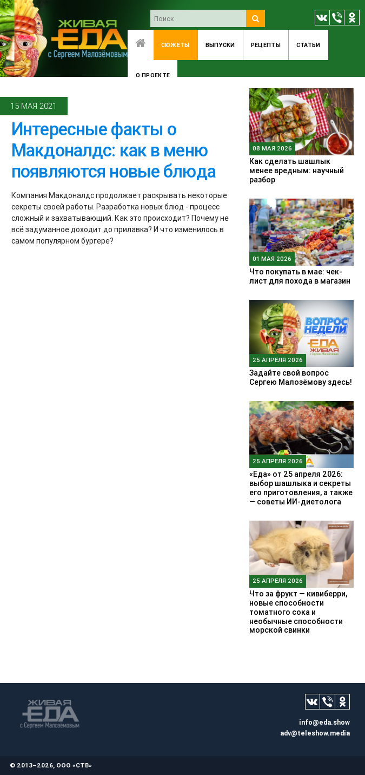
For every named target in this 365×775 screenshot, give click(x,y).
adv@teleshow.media (315, 733)
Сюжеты (175, 45)
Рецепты (266, 45)
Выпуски (220, 45)
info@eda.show (324, 722)
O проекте (153, 75)
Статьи (308, 45)
